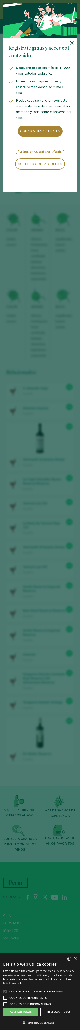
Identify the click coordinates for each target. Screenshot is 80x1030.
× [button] (75, 958)
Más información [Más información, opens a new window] (13, 983)
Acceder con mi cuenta (40, 164)
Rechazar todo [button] (58, 1012)
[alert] (40, 991)
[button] (40, 1022)
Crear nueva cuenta (40, 131)
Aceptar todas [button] (21, 1012)
